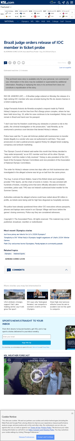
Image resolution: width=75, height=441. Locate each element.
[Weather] (53, 2)
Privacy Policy (45, 347)
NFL (32, 21)
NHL (48, 21)
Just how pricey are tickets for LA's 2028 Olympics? (25, 234)
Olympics (25, 21)
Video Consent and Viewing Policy (41, 430)
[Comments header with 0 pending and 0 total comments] (37, 270)
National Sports (19, 254)
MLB (43, 21)
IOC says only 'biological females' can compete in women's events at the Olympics (37, 305)
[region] (37, 425)
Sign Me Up (26, 343)
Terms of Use (36, 347)
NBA (38, 21)
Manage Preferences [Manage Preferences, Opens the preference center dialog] (26, 437)
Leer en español (65, 67)
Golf (62, 21)
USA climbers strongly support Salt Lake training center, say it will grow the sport (14, 305)
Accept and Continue (45, 437)
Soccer (68, 21)
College (55, 21)
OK (72, 413)
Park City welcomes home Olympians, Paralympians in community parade (33, 243)
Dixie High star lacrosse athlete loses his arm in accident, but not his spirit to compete (60, 305)
